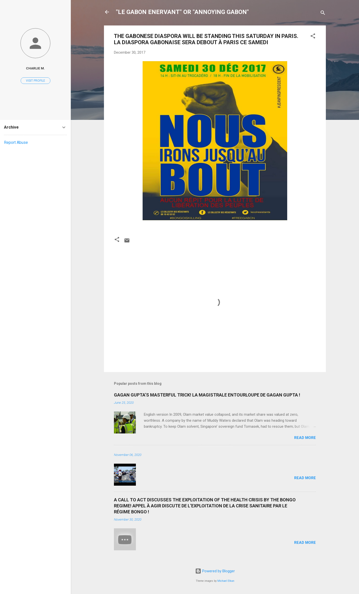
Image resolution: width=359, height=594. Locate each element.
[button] (313, 37)
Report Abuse (16, 142)
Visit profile (35, 80)
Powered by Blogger (215, 571)
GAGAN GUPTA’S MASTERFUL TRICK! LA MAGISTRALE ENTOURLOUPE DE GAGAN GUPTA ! (207, 394)
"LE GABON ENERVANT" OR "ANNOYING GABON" (182, 11)
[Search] (323, 13)
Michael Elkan (225, 581)
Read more (305, 437)
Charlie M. (35, 68)
